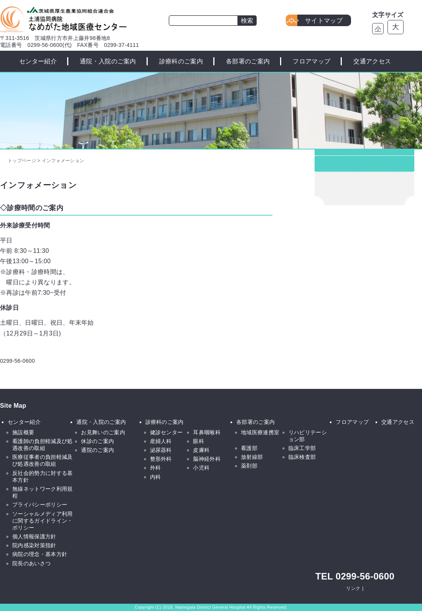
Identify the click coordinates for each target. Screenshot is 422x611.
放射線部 (252, 457)
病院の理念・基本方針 (39, 554)
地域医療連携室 (260, 432)
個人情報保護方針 (34, 536)
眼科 (198, 441)
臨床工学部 (302, 448)
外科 (155, 468)
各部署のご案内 (248, 61)
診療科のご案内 (181, 61)
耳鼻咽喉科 (207, 432)
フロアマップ (311, 61)
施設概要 (23, 432)
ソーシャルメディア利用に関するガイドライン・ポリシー (42, 521)
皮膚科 (201, 450)
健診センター (166, 432)
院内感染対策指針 (34, 545)
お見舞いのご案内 (103, 432)
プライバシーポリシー (39, 504)
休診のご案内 (97, 441)
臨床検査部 (302, 457)
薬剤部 (249, 466)
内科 (155, 477)
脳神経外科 (207, 459)
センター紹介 (38, 61)
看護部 (249, 448)
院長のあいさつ (31, 563)
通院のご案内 (97, 450)
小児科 (201, 468)
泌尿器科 (161, 450)
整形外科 (161, 459)
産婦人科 (161, 441)
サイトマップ (324, 20)
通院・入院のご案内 (108, 61)
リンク (353, 588)
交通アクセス (372, 61)
